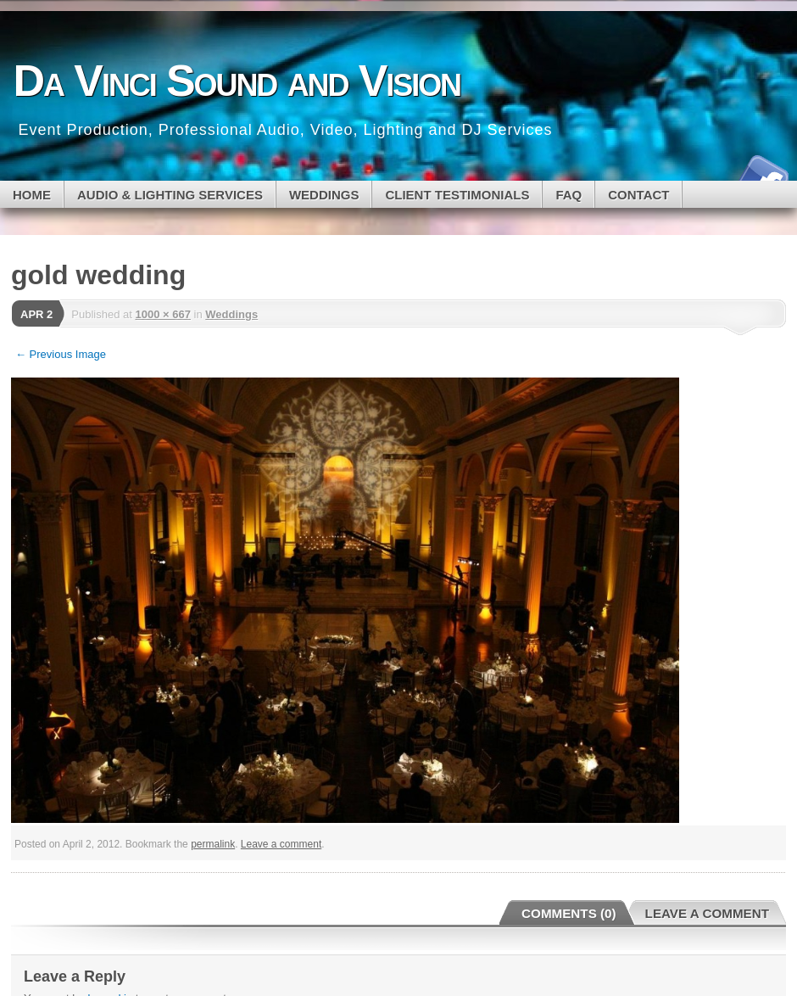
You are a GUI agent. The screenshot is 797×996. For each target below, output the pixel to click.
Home (32, 194)
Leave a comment (281, 844)
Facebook (761, 174)
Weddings (231, 314)
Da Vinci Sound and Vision (237, 80)
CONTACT (638, 194)
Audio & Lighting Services (170, 194)
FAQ (568, 194)
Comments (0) (568, 913)
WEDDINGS (324, 194)
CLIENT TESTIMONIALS (457, 194)
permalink (213, 844)
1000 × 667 (162, 314)
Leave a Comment (707, 913)
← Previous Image (60, 354)
